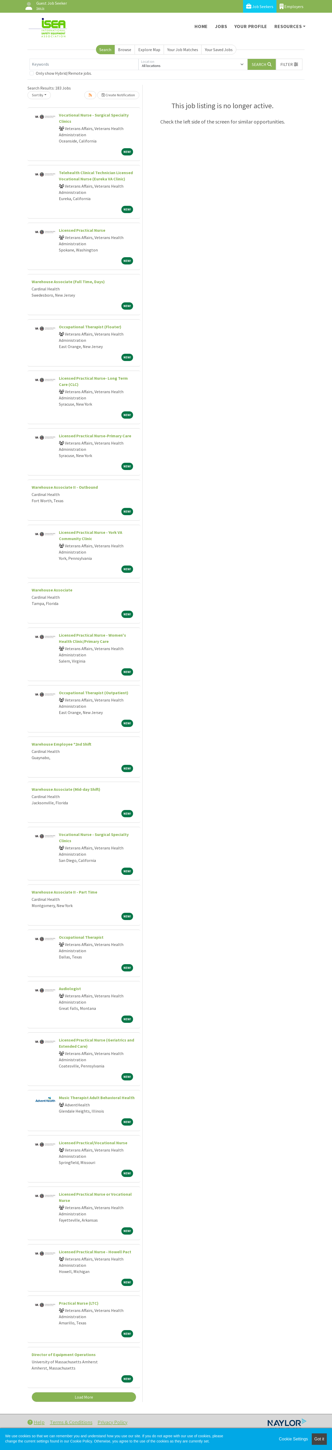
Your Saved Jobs (219, 49)
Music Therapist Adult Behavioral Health (97, 1097)
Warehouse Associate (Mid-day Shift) (66, 789)
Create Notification (118, 95)
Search (105, 49)
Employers (291, 6)
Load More (84, 1397)
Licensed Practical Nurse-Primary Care (95, 435)
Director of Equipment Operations (64, 1354)
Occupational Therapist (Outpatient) (93, 692)
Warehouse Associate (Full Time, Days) (68, 281)
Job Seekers (259, 6)
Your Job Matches (182, 49)
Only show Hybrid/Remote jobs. (64, 73)
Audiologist (70, 988)
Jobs (221, 26)
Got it (319, 1439)
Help (36, 1422)
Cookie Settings (293, 1439)
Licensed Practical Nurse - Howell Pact (95, 1251)
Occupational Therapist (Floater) (90, 326)
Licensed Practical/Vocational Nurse (93, 1142)
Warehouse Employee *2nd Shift (61, 744)
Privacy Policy (112, 1422)
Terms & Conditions (71, 1422)
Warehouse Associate (52, 590)
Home (201, 26)
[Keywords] (84, 64)
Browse (124, 49)
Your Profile (250, 26)
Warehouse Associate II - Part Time (64, 892)
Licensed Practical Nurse (82, 230)
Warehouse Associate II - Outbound (65, 487)
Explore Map (149, 49)
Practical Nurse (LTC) (79, 1303)
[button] (289, 64)
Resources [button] (288, 26)
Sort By (37, 95)
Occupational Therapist (81, 937)
